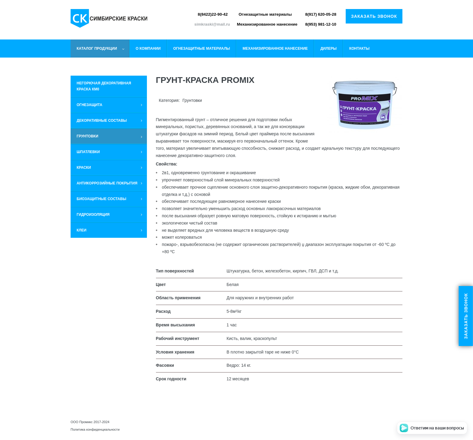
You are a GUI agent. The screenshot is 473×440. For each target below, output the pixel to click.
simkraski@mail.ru (212, 24)
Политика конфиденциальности (95, 429)
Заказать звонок (374, 16)
